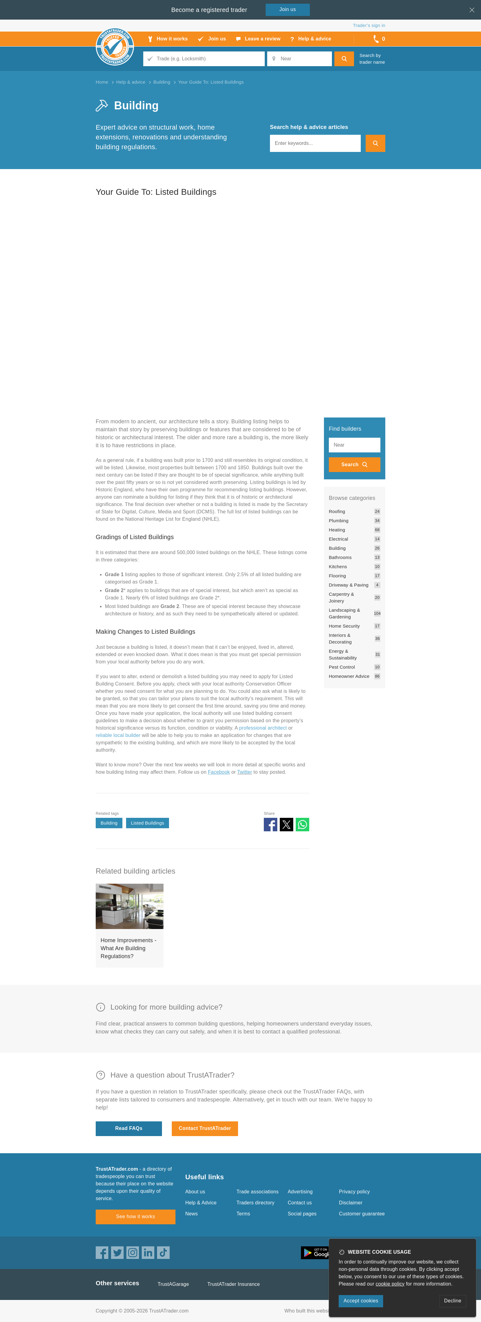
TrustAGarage (173, 1284)
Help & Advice (201, 1202)
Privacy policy (354, 1191)
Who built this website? (310, 1310)
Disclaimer (351, 1202)
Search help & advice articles (309, 127)
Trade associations (258, 1191)
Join (287, 9)
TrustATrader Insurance (233, 1284)
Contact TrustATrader (205, 1128)
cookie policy (390, 1283)
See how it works (135, 1216)
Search (350, 464)
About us (195, 1191)
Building (109, 822)
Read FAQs (129, 1128)
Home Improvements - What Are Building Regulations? (128, 948)
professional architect (263, 728)
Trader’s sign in (369, 25)
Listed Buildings (147, 822)
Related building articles (135, 871)
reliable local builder (118, 735)
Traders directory (256, 1202)
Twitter (244, 772)
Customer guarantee (362, 1213)
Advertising (300, 1191)
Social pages (302, 1213)
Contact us (300, 1202)
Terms (243, 1213)
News (191, 1213)
